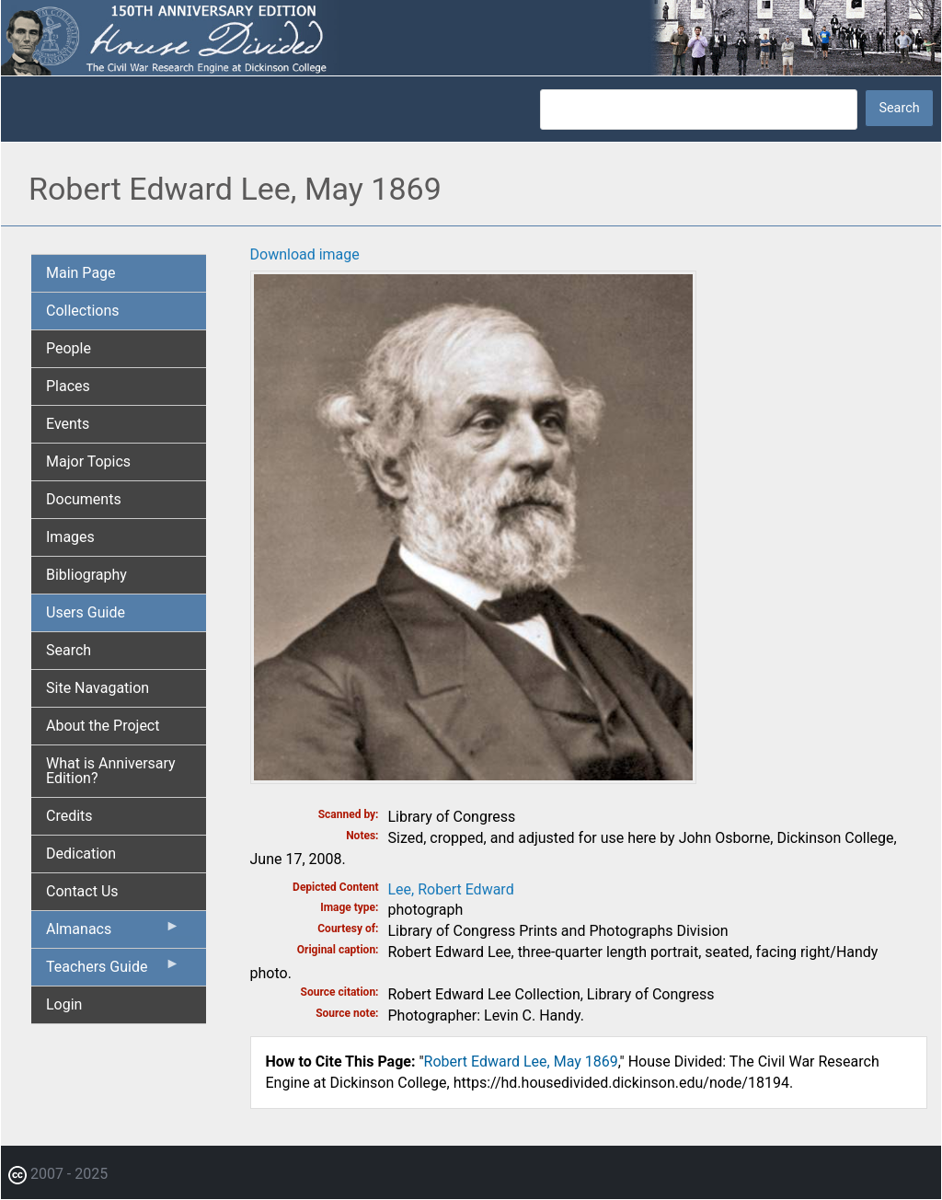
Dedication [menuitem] (81, 853)
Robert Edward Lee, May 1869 (521, 1061)
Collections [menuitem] (83, 310)
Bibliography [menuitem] (86, 574)
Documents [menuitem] (83, 499)
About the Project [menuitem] (102, 725)
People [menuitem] (68, 348)
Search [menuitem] (68, 650)
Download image (305, 254)
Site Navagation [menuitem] (97, 688)
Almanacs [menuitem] (113, 933)
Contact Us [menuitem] (82, 891)
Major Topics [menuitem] (88, 461)
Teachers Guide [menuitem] (113, 971)
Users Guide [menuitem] (85, 612)
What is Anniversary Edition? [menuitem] (111, 771)
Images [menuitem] (70, 537)
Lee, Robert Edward (451, 889)
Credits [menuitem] (69, 816)
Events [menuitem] (67, 424)
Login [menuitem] (64, 1004)
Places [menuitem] (68, 386)
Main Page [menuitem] (81, 273)
